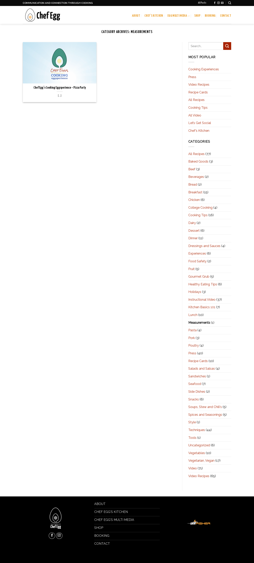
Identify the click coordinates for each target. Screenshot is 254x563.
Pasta (192, 330)
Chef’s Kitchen (153, 15)
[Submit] (227, 46)
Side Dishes (196, 391)
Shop (197, 15)
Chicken (194, 200)
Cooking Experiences (203, 69)
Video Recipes (198, 84)
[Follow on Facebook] (215, 3)
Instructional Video (202, 299)
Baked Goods (198, 161)
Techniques (196, 430)
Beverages (196, 177)
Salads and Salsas (201, 368)
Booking (210, 15)
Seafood (194, 384)
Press (192, 77)
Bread (192, 184)
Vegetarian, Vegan (201, 460)
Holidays (194, 292)
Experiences (197, 253)
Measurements (199, 323)
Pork (191, 338)
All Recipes (196, 100)
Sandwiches (197, 376)
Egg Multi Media (178, 16)
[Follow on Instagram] (218, 3)
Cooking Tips (198, 107)
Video (192, 468)
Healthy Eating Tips (202, 284)
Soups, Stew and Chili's (205, 407)
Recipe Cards (198, 92)
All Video (194, 115)
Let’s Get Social (199, 123)
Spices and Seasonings (205, 415)
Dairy (192, 223)
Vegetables (196, 453)
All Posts (202, 3)
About (136, 15)
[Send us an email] (222, 3)
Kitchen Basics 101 (201, 307)
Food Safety (197, 261)
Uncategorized (199, 445)
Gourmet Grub (198, 276)
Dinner (193, 238)
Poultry (193, 345)
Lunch (192, 315)
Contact (225, 15)
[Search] (229, 3)
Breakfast (195, 192)
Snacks (193, 399)
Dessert (194, 231)
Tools (192, 438)
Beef (191, 169)
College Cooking (200, 207)
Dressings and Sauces (204, 246)
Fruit (191, 269)
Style (192, 422)
